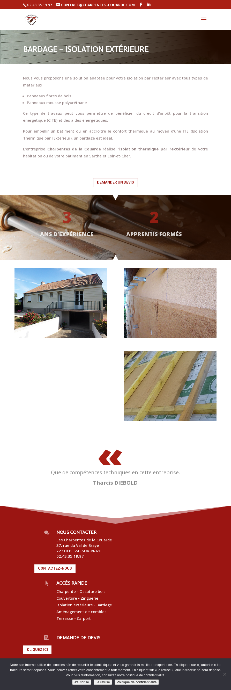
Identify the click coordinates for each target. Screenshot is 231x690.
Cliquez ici (37, 650)
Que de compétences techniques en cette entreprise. (115, 472)
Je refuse (103, 682)
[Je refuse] (224, 674)
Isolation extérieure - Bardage (84, 604)
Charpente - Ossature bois (81, 591)
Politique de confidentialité (137, 682)
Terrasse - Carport (73, 618)
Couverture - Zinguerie (77, 598)
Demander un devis (115, 182)
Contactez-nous (55, 568)
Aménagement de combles (81, 611)
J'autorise (81, 682)
